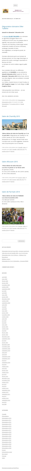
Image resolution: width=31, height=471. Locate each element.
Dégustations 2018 (6, 432)
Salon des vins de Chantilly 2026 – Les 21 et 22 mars (15, 253)
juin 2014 (4, 374)
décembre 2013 (6, 378)
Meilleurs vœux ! (6, 259)
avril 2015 (4, 368)
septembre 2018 (6, 356)
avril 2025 (4, 293)
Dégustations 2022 (6, 440)
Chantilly (20, 147)
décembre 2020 (6, 344)
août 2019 (4, 352)
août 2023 (4, 319)
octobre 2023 (5, 317)
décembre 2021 (6, 336)
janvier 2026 (5, 283)
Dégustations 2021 (6, 438)
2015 (11, 149)
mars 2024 (4, 311)
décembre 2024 (6, 299)
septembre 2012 (6, 390)
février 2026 (5, 281)
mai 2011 (4, 396)
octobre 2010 (5, 398)
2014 (22, 102)
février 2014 (5, 376)
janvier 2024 (5, 313)
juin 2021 (4, 340)
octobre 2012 (5, 388)
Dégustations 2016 (6, 428)
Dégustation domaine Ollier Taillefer (12, 27)
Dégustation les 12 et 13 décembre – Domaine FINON (15, 261)
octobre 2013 (5, 382)
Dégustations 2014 (6, 102)
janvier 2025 (5, 297)
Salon (24, 147)
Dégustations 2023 (6, 442)
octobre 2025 (5, 287)
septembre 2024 (6, 303)
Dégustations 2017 (6, 430)
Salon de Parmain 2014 (11, 192)
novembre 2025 (6, 285)
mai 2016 (4, 364)
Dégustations (21, 100)
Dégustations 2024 (6, 444)
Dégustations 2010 (6, 418)
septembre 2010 (6, 400)
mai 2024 (4, 307)
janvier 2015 (5, 370)
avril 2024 (4, 309)
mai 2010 (4, 402)
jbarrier (12, 151)
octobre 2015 (5, 366)
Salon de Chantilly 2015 (11, 116)
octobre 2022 (5, 328)
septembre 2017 (6, 358)
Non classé (5, 454)
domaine (11, 36)
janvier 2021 (5, 342)
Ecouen (20, 177)
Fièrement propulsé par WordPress (10, 468)
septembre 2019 (6, 350)
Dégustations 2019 (6, 434)
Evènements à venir (7, 452)
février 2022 (5, 332)
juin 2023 (4, 321)
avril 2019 (4, 354)
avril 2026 (4, 277)
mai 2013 (4, 386)
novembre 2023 (6, 315)
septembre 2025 (6, 289)
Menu (15, 5)
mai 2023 (4, 323)
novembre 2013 (6, 380)
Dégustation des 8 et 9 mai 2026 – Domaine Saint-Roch (15, 251)
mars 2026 (4, 279)
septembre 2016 (6, 362)
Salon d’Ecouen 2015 (10, 162)
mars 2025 (4, 295)
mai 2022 (4, 330)
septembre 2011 (6, 394)
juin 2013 (4, 384)
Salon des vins (20, 149)
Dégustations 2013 (6, 424)
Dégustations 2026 (6, 448)
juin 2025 (4, 291)
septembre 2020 (6, 348)
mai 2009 (4, 404)
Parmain (20, 226)
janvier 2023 (5, 326)
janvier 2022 (5, 334)
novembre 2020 (6, 346)
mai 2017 (4, 360)
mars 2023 (4, 324)
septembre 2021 (6, 338)
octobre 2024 (5, 301)
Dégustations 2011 (6, 420)
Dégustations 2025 (6, 446)
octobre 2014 (5, 372)
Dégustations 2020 (6, 436)
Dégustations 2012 (6, 422)
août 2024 (4, 305)
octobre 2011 (5, 392)
